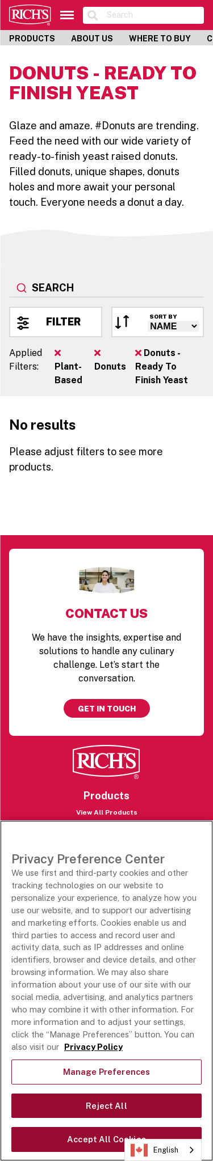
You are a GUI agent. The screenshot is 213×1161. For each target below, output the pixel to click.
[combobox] (106, 288)
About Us (92, 38)
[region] (106, 990)
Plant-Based (68, 366)
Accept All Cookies (106, 1139)
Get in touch (107, 708)
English (154, 1150)
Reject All (106, 1106)
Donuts (110, 360)
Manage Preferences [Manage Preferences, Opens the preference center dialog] (107, 1072)
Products (32, 38)
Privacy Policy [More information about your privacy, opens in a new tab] (93, 1047)
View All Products (106, 812)
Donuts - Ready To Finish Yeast (161, 366)
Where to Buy (160, 38)
